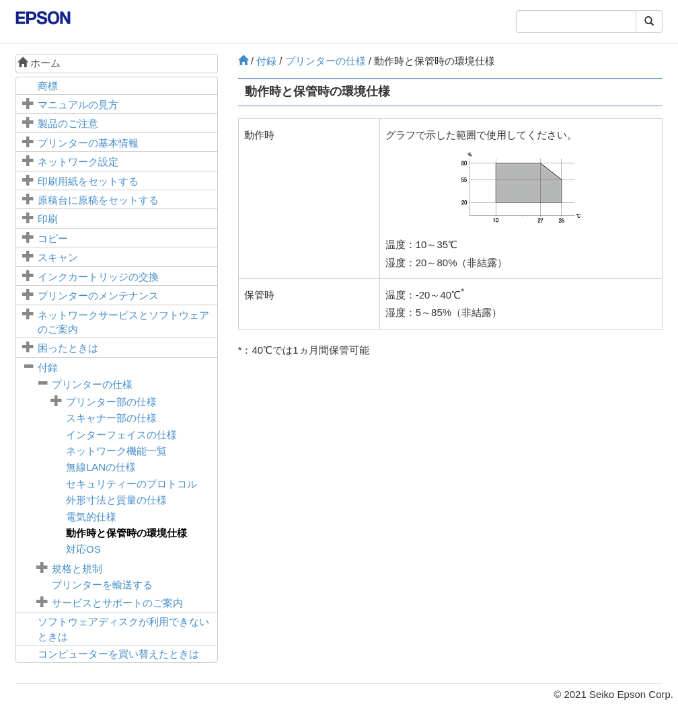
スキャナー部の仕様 (111, 418)
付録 (48, 367)
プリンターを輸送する (102, 584)
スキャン (58, 257)
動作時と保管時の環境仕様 (126, 533)
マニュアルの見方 (78, 104)
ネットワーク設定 (78, 161)
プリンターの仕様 (92, 384)
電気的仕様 (91, 516)
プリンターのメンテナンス (98, 295)
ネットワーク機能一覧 (116, 451)
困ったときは (68, 348)
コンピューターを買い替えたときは (118, 654)
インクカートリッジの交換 (98, 276)
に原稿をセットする (98, 200)
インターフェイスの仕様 (121, 434)
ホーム (39, 63)
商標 (48, 85)
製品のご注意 (68, 123)
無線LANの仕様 (101, 467)
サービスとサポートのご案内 (117, 603)
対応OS (83, 549)
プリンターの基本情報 (88, 143)
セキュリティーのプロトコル (131, 483)
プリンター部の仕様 (111, 401)
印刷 (48, 219)
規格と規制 (77, 568)
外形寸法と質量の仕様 (116, 500)
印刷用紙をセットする (88, 181)
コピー (53, 238)
